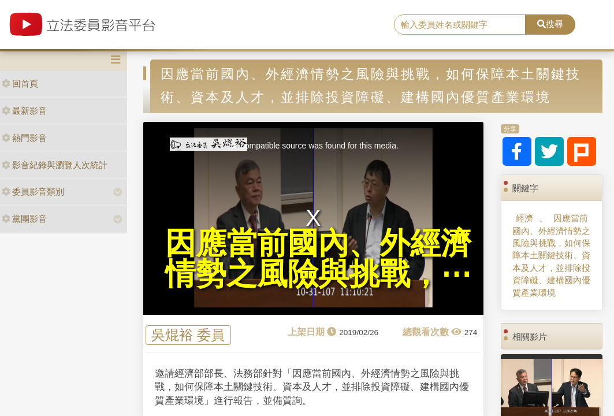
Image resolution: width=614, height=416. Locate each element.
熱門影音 (24, 138)
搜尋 (550, 24)
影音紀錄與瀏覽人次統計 (54, 165)
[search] (460, 24)
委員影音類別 (33, 191)
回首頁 (20, 83)
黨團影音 (24, 219)
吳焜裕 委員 (188, 335)
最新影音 (24, 111)
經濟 (524, 218)
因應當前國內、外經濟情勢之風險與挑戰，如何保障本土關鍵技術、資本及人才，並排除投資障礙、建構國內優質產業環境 (551, 255)
